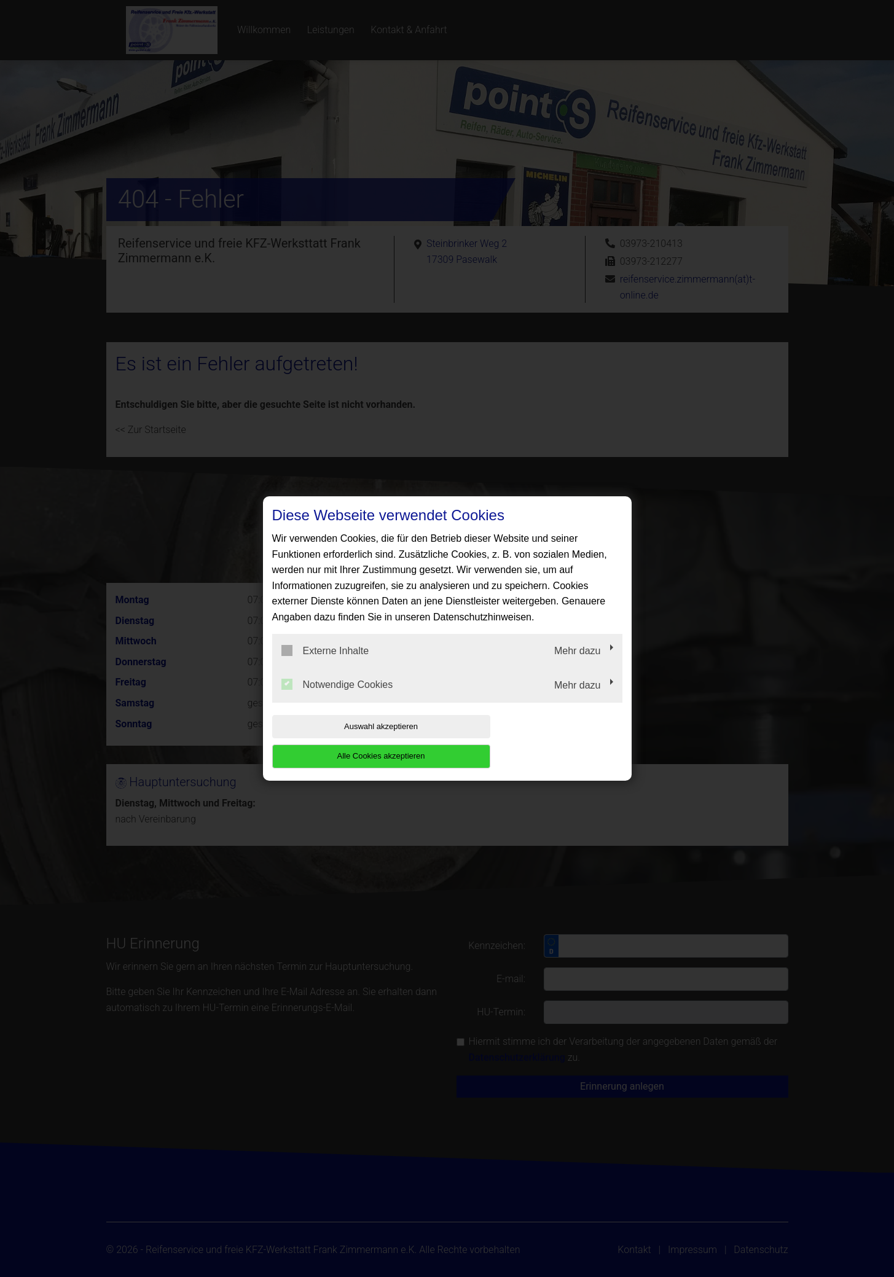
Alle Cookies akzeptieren (543, 741)
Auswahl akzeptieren (351, 741)
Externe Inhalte (325, 665)
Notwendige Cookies (337, 699)
